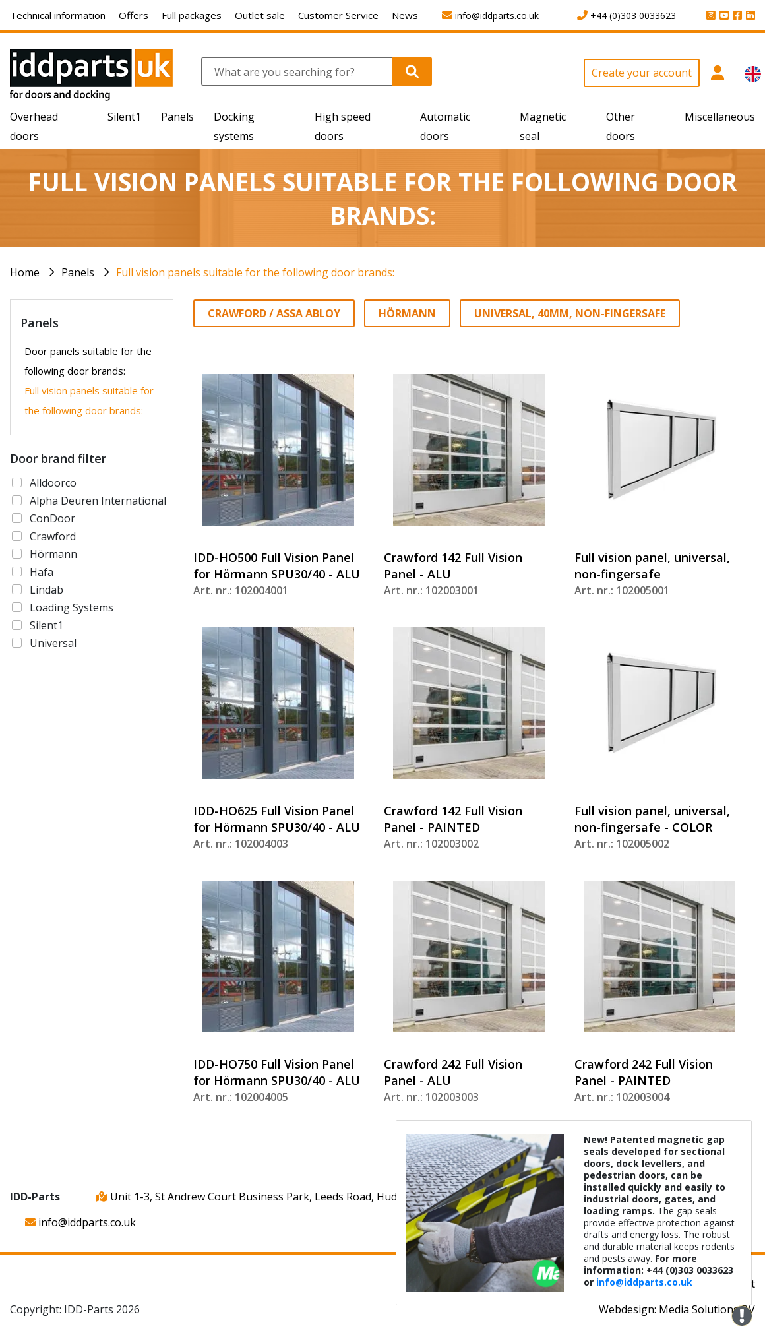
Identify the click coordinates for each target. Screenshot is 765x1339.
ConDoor (52, 518)
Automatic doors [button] (445, 126)
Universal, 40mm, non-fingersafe (569, 313)
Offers (133, 15)
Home (25, 272)
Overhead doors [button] (34, 126)
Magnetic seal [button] (543, 126)
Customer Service (338, 15)
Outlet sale (260, 15)
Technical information (58, 15)
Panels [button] (177, 116)
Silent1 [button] (124, 116)
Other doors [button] (620, 126)
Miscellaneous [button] (720, 116)
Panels (77, 272)
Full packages (192, 15)
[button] (717, 80)
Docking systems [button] (234, 126)
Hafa (41, 572)
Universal (53, 643)
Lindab (46, 589)
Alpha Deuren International (98, 500)
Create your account (642, 72)
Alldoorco (53, 483)
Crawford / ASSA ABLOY (274, 313)
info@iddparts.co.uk (80, 1222)
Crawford (53, 536)
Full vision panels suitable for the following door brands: (255, 272)
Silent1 (46, 625)
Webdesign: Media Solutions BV (677, 1309)
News (405, 15)
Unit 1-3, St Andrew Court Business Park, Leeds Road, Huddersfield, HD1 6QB (293, 1196)
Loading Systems (71, 607)
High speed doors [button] (343, 126)
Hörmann (53, 554)
